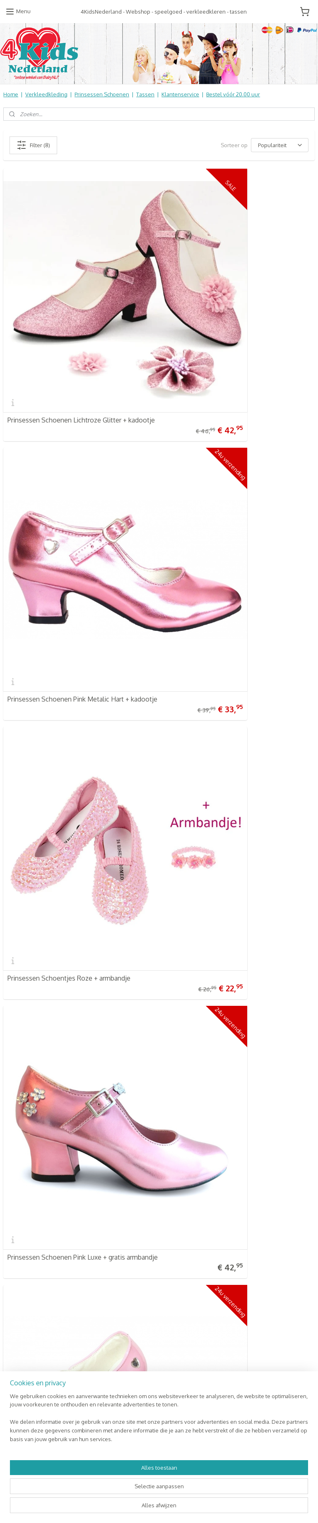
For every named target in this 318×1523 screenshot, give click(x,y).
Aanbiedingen (127, 1285)
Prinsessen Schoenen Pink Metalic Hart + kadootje (227, 325)
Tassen (145, 94)
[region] (104, 1483)
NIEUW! (118, 1311)
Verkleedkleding (46, 94)
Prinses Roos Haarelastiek (205, 891)
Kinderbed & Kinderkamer (142, 1259)
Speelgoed (123, 1250)
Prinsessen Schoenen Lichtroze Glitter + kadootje (67, 325)
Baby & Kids (123, 1242)
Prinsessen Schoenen (102, 94)
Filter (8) (33, 145)
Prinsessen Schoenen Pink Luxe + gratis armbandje (225, 513)
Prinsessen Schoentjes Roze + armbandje (68, 516)
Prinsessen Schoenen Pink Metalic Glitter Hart (234, 704)
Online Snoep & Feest (137, 1268)
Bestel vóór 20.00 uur (233, 94)
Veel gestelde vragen (30, 1216)
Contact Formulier (27, 1268)
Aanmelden (236, 1225)
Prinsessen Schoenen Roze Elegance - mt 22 (73, 891)
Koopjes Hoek (127, 1276)
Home (10, 94)
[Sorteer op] (279, 145)
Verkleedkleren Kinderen (141, 1216)
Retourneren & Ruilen (31, 1225)
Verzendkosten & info (30, 1207)
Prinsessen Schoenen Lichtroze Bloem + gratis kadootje (76, 701)
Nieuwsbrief (18, 1259)
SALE (115, 1302)
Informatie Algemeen (29, 1233)
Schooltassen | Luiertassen (143, 1233)
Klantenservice (180, 94)
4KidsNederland (29, 992)
